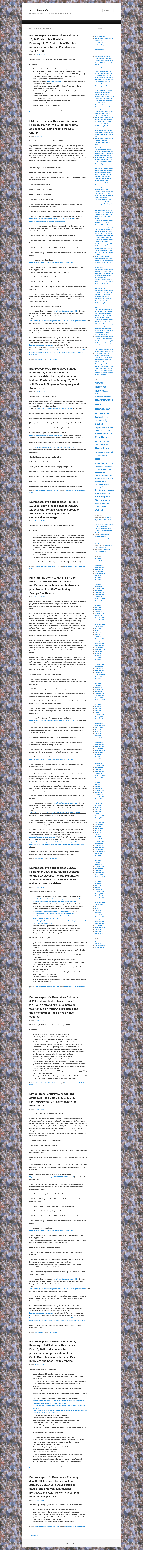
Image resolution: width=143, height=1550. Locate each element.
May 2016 (98, 809)
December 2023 (99, 618)
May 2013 (98, 885)
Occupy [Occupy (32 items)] (104, 478)
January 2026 (99, 565)
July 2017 (98, 780)
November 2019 (99, 721)
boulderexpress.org (54, 81)
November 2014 (99, 847)
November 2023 (99, 620)
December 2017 (99, 769)
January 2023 (99, 641)
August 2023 (99, 626)
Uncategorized (99, 49)
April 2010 (98, 931)
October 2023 (99, 622)
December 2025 (99, 567)
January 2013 (99, 894)
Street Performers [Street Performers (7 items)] (105, 500)
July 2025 (98, 578)
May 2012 (98, 910)
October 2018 (99, 748)
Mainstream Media (100, 47)
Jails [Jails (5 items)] (108, 463)
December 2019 (99, 719)
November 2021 (99, 670)
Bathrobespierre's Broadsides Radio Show (47, 110)
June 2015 (98, 832)
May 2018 (98, 759)
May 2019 (98, 733)
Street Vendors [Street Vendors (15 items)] (100, 503)
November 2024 (99, 594)
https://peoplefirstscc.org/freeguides (65, 311)
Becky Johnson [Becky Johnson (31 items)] (101, 417)
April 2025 (98, 584)
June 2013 (98, 883)
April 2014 (98, 862)
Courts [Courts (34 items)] (97, 431)
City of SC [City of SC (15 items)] (109, 427)
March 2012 (98, 915)
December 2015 (99, 820)
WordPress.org (99, 947)
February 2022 (99, 664)
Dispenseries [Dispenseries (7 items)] (104, 430)
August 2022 (99, 651)
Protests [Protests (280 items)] (100, 490)
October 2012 (99, 900)
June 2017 (98, 782)
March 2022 (98, 662)
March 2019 (98, 738)
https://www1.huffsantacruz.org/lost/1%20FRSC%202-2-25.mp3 (51, 720)
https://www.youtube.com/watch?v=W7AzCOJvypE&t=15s (53, 913)
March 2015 (98, 839)
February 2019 (99, 740)
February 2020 (99, 714)
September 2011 (100, 927)
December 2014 (99, 845)
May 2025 (98, 582)
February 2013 (99, 891)
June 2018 (98, 757)
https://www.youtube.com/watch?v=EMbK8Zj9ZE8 (47, 221)
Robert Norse (99, 524)
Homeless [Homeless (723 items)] (102, 448)
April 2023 (98, 634)
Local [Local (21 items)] (97, 469)
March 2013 (98, 889)
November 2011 (99, 923)
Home (31, 22)
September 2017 (100, 776)
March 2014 (98, 864)
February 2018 (99, 765)
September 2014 (100, 851)
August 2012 (99, 904)
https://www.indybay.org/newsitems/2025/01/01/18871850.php (51, 262)
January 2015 (99, 843)
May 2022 (98, 658)
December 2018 (99, 744)
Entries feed (98, 943)
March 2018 (98, 763)
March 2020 (98, 712)
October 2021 (99, 672)
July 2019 (98, 729)
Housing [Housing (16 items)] (104, 455)
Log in (97, 941)
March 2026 (98, 561)
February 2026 (99, 563)
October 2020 (99, 698)
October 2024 (99, 596)
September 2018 (100, 750)
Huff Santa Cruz (40, 10)
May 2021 (98, 683)
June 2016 (98, 807)
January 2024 (99, 615)
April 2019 (98, 735)
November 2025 (99, 569)
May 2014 (98, 860)
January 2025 (99, 590)
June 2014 (98, 858)
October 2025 (99, 571)
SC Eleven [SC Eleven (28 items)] (109, 491)
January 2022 (99, 666)
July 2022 (98, 653)
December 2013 (99, 870)
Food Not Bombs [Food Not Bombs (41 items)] (105, 433)
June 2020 (98, 706)
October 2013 (99, 875)
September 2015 (100, 826)
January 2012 (99, 919)
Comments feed (100, 945)
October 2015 (99, 824)
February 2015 (99, 841)
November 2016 (99, 797)
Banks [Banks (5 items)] (106, 391)
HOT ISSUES (99, 42)
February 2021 (99, 689)
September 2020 (100, 700)
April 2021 (98, 685)
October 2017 (99, 773)
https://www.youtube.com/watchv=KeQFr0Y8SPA (46, 435)
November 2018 (99, 746)
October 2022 (99, 647)
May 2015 (98, 834)
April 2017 (98, 786)
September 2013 (100, 877)
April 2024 (98, 609)
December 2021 (99, 668)
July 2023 (98, 628)
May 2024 (98, 607)
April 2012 (98, 912)
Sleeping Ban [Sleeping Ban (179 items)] (102, 496)
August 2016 (99, 803)
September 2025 (100, 573)
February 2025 (99, 588)
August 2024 (99, 601)
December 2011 (99, 921)
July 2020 (98, 704)
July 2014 (98, 856)
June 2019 (98, 731)
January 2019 (99, 742)
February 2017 (99, 790)
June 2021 (98, 681)
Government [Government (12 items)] (104, 444)
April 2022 (98, 660)
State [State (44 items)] (97, 500)
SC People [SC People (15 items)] (98, 493)
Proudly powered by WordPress (71, 1543)
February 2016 (99, 816)
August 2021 (99, 677)
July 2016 (98, 805)
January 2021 (99, 691)
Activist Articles (100, 36)
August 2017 (99, 778)
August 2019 (99, 727)
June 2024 (98, 605)
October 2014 (99, 849)
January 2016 (99, 818)
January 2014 (99, 868)
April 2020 (98, 710)
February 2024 (99, 613)
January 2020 (99, 717)
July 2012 (98, 906)
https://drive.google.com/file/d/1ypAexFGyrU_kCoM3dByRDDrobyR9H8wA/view (58, 321)
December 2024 (99, 592)
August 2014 (99, 853)
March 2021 (98, 687)
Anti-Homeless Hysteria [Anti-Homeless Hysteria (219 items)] (101, 386)
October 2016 (99, 799)
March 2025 (98, 586)
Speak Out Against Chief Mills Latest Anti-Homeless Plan (103, 520)
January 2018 (99, 767)
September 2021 (100, 674)
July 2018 (98, 754)
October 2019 (99, 723)
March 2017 (98, 788)
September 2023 (100, 624)
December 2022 (99, 643)
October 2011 (99, 925)
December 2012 (99, 896)
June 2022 (98, 655)
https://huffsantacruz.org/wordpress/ (41, 345)
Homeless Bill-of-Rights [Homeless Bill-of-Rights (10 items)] (102, 452)
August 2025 (99, 575)
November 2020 (99, 695)
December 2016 (99, 794)
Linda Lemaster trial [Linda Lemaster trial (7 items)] (106, 466)
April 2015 (98, 837)
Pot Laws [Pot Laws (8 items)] (107, 487)
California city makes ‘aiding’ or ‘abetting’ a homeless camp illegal (54, 447)
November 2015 (99, 822)
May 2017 (98, 784)
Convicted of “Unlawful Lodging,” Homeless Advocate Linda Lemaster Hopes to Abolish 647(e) (104, 528)
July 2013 (98, 881)
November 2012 (99, 898)
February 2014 (99, 866)
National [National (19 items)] (105, 475)
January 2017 (99, 792)
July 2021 (98, 679)
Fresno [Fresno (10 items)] (97, 444)
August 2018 (99, 752)
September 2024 (100, 599)
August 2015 (99, 828)
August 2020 (99, 702)
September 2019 (100, 725)
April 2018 (98, 761)
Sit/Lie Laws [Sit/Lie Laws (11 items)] (106, 493)
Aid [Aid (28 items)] (96, 383)
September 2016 (100, 801)
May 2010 (98, 929)
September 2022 (100, 649)
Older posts (33, 1535)
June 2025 (98, 580)
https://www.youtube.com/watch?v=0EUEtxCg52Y (52, 911)
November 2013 (99, 872)
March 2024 (98, 611)
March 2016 (98, 813)
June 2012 (98, 908)
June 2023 (98, 630)
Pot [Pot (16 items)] (103, 487)
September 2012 (100, 902)
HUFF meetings (39, 359)
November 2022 (99, 645)
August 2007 (99, 933)
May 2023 (98, 632)
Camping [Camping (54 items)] (99, 420)
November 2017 (99, 771)
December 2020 (99, 693)
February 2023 (99, 639)
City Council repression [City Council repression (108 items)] (101, 424)
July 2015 (98, 830)
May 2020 (98, 708)
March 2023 (98, 636)
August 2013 (99, 879)
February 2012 (99, 917)
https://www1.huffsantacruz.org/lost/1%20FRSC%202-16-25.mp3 (52, 218)
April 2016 (98, 811)
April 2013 (98, 887)
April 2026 (98, 559)
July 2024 (98, 603)
